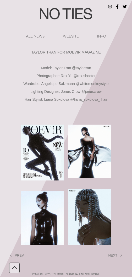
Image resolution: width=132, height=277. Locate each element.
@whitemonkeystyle (92, 84)
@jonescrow (91, 91)
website (71, 36)
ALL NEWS (35, 36)
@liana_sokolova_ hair (88, 99)
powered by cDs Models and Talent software (66, 274)
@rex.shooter (85, 76)
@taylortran (81, 68)
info (101, 36)
